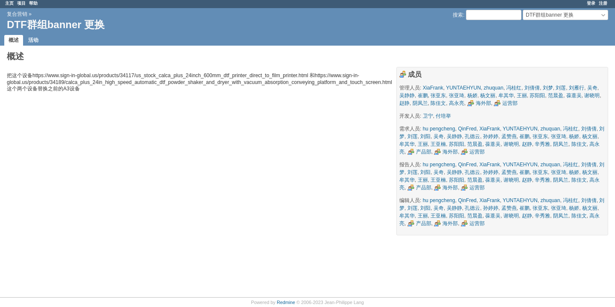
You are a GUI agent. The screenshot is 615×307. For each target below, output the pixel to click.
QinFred (467, 129)
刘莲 (561, 88)
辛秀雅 (542, 144)
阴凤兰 (420, 103)
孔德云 (472, 136)
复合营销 (17, 14)
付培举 (443, 116)
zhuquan (494, 88)
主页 (9, 3)
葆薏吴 (574, 95)
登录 (591, 3)
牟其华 (506, 95)
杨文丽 (487, 95)
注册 (603, 3)
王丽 (522, 95)
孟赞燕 (509, 136)
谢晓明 (592, 95)
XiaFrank (433, 88)
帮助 (33, 3)
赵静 (404, 103)
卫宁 (428, 116)
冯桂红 (513, 88)
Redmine (286, 302)
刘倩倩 (532, 88)
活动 (33, 40)
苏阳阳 (537, 95)
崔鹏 (423, 95)
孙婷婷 (490, 136)
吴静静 (407, 95)
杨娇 (472, 95)
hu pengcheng (439, 129)
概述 (14, 40)
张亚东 (438, 95)
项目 (21, 3)
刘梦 (548, 88)
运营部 (510, 103)
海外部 (483, 103)
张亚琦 (456, 95)
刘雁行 (576, 88)
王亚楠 (438, 144)
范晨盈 (555, 95)
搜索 (458, 15)
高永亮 (456, 103)
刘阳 (425, 136)
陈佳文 (438, 103)
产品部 (423, 152)
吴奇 (592, 88)
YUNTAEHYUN (463, 88)
